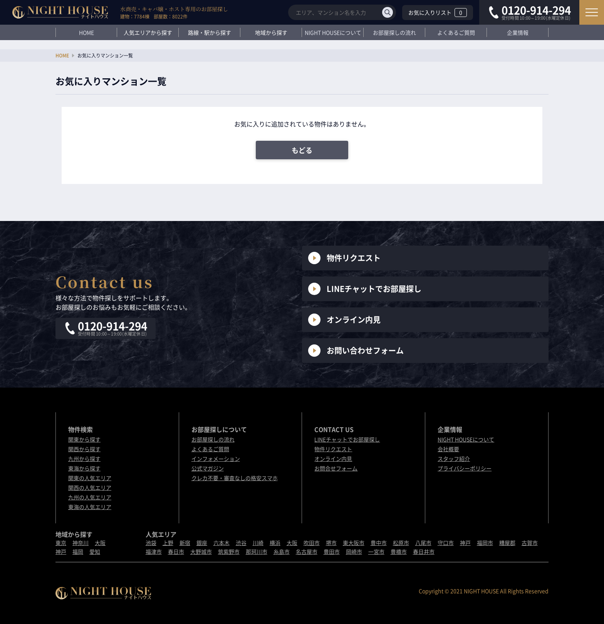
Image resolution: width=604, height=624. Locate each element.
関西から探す (84, 449)
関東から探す (84, 439)
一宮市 (376, 551)
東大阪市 (353, 542)
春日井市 (424, 551)
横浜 (275, 542)
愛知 (94, 551)
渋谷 (241, 542)
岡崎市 (354, 551)
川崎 (258, 542)
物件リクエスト (344, 258)
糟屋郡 (507, 542)
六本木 (221, 542)
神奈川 (80, 542)
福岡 (77, 551)
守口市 (446, 542)
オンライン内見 (344, 320)
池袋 (151, 542)
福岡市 (485, 542)
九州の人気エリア (89, 497)
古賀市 (530, 542)
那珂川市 (256, 551)
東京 (60, 542)
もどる (302, 150)
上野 (168, 542)
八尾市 (423, 542)
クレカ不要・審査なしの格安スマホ (234, 478)
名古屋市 (306, 551)
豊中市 (379, 542)
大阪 (100, 542)
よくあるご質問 (456, 32)
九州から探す (84, 458)
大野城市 (201, 551)
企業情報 (517, 32)
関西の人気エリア (89, 487)
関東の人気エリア (89, 478)
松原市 (401, 542)
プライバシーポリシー (465, 468)
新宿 (185, 542)
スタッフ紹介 (454, 458)
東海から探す (84, 468)
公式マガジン (207, 468)
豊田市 (332, 551)
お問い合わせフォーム (356, 350)
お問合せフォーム (335, 468)
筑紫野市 (229, 551)
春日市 (176, 551)
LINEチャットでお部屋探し (364, 289)
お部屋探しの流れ (394, 32)
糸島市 (281, 551)
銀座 (201, 542)
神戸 (60, 551)
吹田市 (312, 542)
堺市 (331, 542)
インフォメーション (215, 458)
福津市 (154, 551)
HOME (86, 32)
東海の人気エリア (89, 507)
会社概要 (448, 449)
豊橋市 (399, 551)
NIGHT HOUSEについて (333, 32)
